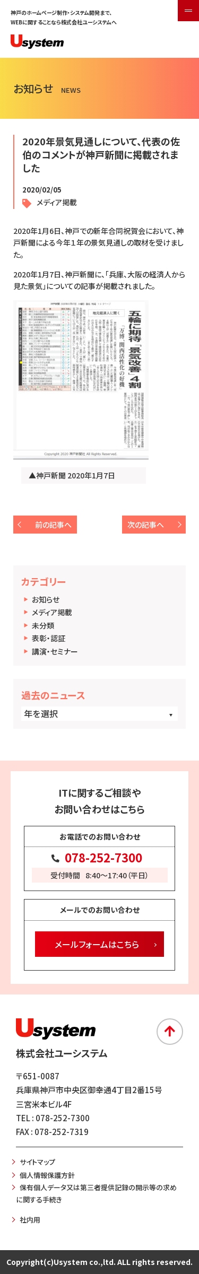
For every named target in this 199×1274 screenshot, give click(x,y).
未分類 (43, 625)
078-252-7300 (103, 857)
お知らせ (45, 599)
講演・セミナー (55, 651)
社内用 (30, 1220)
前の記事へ (53, 524)
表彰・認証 (48, 638)
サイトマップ (37, 1162)
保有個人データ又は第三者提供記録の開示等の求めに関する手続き (96, 1193)
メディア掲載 (52, 612)
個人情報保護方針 (47, 1175)
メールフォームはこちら (97, 944)
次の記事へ (145, 524)
